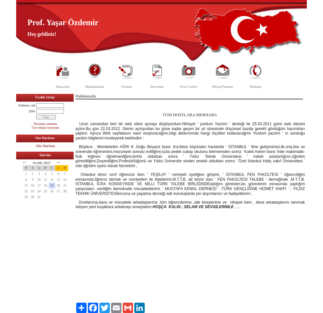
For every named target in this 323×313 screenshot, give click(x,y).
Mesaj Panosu (222, 86)
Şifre (32, 111)
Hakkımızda (94, 86)
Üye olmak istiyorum (45, 127)
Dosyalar (157, 86)
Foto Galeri (188, 86)
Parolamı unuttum (45, 124)
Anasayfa (63, 86)
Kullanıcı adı (26, 105)
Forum (126, 86)
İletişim (255, 86)
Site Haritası (45, 146)
